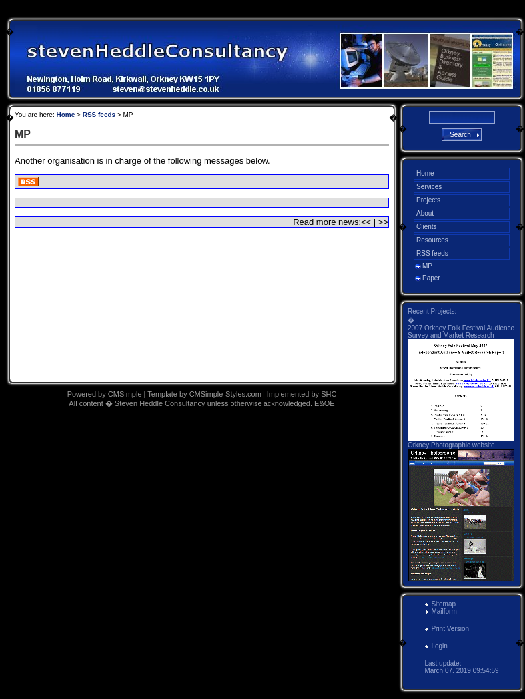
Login (439, 646)
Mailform (443, 611)
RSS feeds (99, 114)
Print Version (450, 628)
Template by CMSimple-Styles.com (205, 394)
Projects (428, 200)
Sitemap (443, 604)
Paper (431, 278)
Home (65, 114)
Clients (426, 226)
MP (427, 266)
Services (429, 186)
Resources (432, 240)
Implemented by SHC (302, 394)
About (425, 213)
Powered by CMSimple (104, 394)
